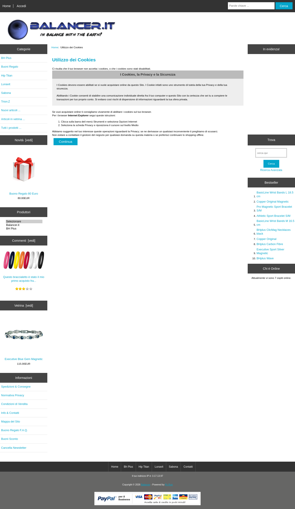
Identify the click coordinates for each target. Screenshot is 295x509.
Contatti (188, 466)
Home (6, 6)
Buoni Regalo (9, 66)
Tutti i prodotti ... (11, 127)
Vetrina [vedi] (23, 305)
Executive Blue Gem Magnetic (23, 338)
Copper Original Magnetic (273, 201)
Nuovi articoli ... (10, 110)
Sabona (6, 93)
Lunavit (5, 84)
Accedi (21, 6)
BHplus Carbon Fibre (270, 244)
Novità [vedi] (23, 140)
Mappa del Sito (10, 421)
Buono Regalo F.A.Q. (14, 430)
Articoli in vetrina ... (13, 119)
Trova (271, 140)
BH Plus (6, 58)
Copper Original (266, 239)
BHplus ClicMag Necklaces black (274, 231)
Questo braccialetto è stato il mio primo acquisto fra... (24, 265)
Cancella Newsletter (13, 447)
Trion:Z (5, 101)
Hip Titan (6, 75)
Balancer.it (24, 225)
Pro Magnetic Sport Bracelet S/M (274, 208)
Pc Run (169, 484)
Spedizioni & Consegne (16, 386)
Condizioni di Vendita (14, 404)
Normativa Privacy (12, 395)
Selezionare (24, 221)
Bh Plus (128, 466)
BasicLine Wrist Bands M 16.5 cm (275, 222)
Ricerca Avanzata (271, 170)
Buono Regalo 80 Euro (23, 173)
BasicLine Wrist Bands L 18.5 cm (275, 194)
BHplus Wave (265, 258)
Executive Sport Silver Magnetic (270, 251)
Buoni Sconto (9, 439)
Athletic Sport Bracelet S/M (273, 215)
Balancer (145, 484)
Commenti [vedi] (23, 240)
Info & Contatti (10, 412)
